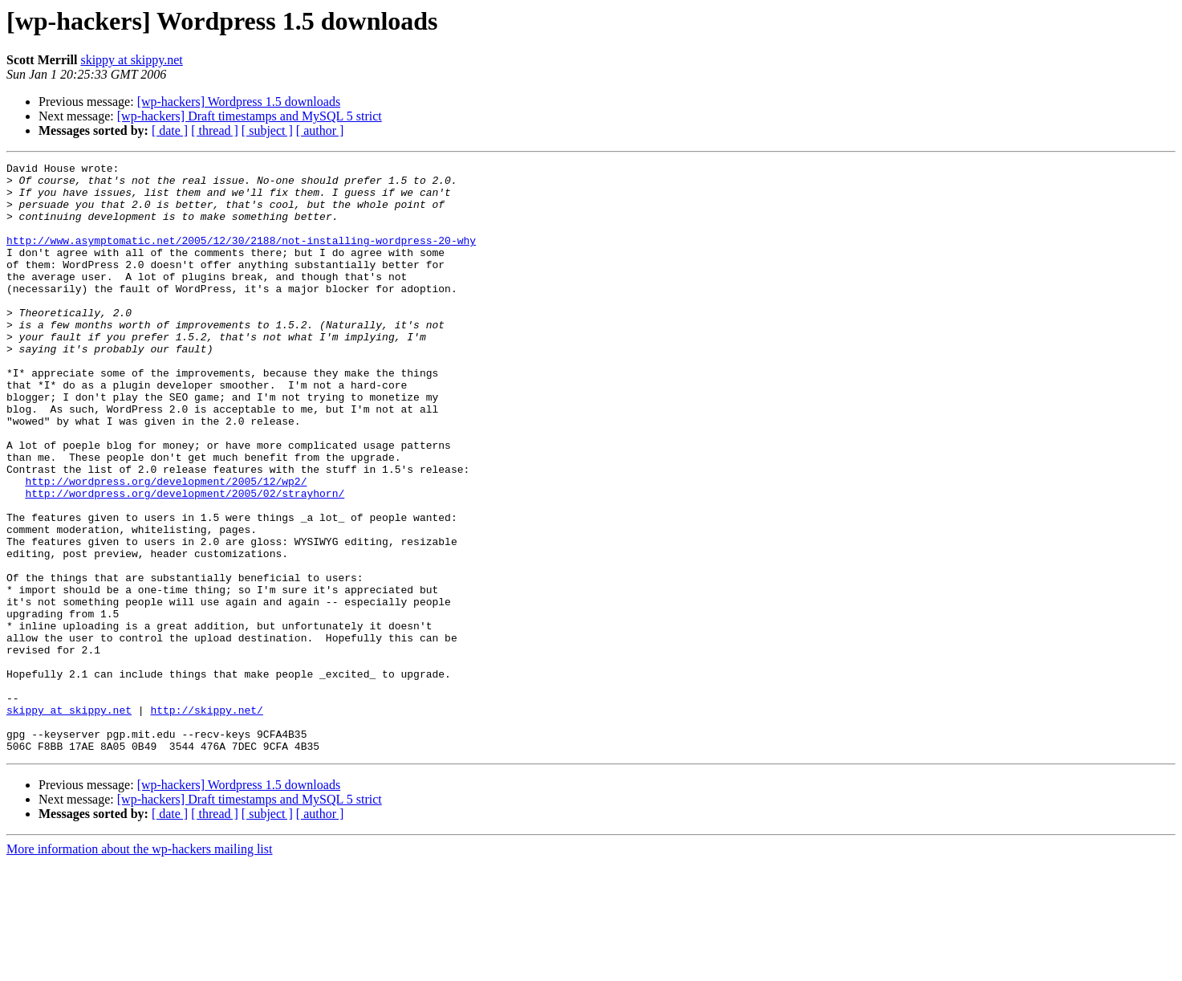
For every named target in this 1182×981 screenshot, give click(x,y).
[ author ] (320, 130)
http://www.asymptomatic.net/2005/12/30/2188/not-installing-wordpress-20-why (241, 257)
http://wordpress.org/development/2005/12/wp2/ (166, 546)
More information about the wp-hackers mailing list (139, 967)
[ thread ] (214, 130)
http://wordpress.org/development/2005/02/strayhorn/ (184, 560)
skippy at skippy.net (131, 60)
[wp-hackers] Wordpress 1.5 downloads (238, 101)
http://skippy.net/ (206, 820)
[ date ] (170, 130)
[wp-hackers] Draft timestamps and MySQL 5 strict (249, 116)
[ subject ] (267, 130)
